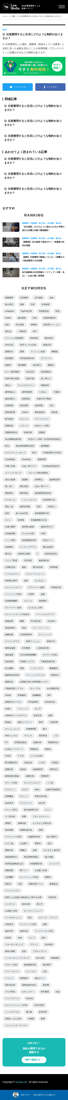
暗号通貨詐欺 (11, 762)
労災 (52, 405)
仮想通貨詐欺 (30, 965)
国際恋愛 (9, 870)
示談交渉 (28, 762)
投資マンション (33, 641)
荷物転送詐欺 (26, 830)
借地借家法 (10, 628)
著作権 (46, 985)
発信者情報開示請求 (25, 446)
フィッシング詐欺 (13, 594)
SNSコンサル (11, 735)
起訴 (24, 951)
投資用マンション (52, 324)
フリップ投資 (11, 560)
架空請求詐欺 (51, 554)
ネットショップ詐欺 (29, 877)
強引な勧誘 (10, 479)
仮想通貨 (9, 358)
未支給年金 (50, 702)
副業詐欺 (30, 776)
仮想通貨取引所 (42, 513)
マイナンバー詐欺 (13, 837)
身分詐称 (26, 904)
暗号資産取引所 (31, 810)
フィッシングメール (35, 675)
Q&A (13, 16)
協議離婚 (37, 695)
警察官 (38, 843)
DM (49, 695)
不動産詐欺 (56, 587)
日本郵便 (26, 648)
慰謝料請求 (55, 479)
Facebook (26, 459)
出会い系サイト (42, 486)
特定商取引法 (49, 500)
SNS (35, 318)
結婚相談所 (38, 769)
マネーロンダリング (14, 944)
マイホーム (10, 500)
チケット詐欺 (11, 783)
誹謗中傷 (30, 378)
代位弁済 (30, 372)
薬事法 (48, 877)
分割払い (52, 506)
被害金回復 (25, 506)
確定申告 (9, 931)
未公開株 (9, 668)
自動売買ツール (36, 884)
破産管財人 (10, 399)
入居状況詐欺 (43, 648)
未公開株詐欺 (53, 688)
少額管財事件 (26, 634)
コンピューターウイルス (16, 1025)
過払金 (8, 331)
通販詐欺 (9, 850)
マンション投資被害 (14, 338)
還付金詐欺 (38, 567)
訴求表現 (49, 944)
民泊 (7, 446)
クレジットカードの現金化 (17, 614)
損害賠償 (42, 459)
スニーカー (31, 971)
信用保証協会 (20, 742)
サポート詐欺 (11, 965)
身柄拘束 (22, 823)
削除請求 (45, 385)
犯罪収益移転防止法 (14, 863)
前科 (44, 938)
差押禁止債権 (24, 554)
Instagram (9, 311)
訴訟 (39, 506)
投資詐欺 (47, 345)
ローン (8, 520)
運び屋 (29, 1012)
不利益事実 (33, 702)
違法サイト (40, 978)
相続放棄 (9, 655)
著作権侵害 (27, 392)
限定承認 (24, 486)
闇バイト (24, 870)
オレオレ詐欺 (28, 533)
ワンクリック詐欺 (28, 924)
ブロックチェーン (41, 816)
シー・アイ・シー (41, 628)
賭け (45, 729)
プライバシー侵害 (36, 587)
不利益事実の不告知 (52, 452)
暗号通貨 (45, 992)
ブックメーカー (12, 890)
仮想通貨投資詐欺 (43, 493)
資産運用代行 (11, 857)
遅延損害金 (40, 412)
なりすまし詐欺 (35, 607)
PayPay (29, 998)
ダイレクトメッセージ (15, 452)
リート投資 (10, 540)
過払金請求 (48, 547)
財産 (7, 513)
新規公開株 (10, 951)
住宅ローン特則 (42, 426)
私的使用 (9, 661)
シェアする (50, 87)
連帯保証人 (10, 392)
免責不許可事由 (44, 399)
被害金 (48, 749)
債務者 (42, 432)
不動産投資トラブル (14, 688)
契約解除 (22, 365)
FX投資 (55, 762)
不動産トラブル (27, 661)
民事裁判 (22, 695)
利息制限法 (46, 372)
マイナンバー (26, 803)
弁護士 (8, 709)
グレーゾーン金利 (13, 607)
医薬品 (8, 722)
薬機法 (23, 850)
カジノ (48, 810)
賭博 (43, 1018)
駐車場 (21, 520)
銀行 (30, 917)
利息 (7, 324)
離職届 (55, 351)
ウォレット (23, 709)
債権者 (34, 324)
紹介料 (42, 803)
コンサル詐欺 (36, 756)
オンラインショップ (33, 911)
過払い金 (9, 506)
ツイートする (18, 87)
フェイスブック (12, 998)
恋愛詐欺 (9, 769)
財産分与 (51, 641)
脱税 (41, 830)
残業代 (8, 365)
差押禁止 (39, 479)
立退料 (31, 594)
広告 (45, 971)
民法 (34, 452)
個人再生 (9, 304)
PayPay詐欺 (26, 311)
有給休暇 (24, 405)
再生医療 (9, 830)
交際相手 (45, 776)
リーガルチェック (13, 917)
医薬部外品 (53, 742)
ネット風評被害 (12, 372)
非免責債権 (10, 533)
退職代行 (9, 351)
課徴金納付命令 (29, 985)
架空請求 (43, 1012)
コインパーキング (13, 473)
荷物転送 (34, 749)
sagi (57, 992)
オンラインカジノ (32, 783)
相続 (24, 567)
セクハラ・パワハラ (48, 917)
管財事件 (43, 601)
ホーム (5, 16)
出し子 (38, 709)
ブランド (34, 944)
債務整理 (9, 297)
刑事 (24, 816)
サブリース (46, 358)
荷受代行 (54, 769)
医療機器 (9, 796)
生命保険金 (10, 459)
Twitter (8, 318)
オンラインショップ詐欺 (16, 1005)
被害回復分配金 (12, 776)
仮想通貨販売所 (29, 540)
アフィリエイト (12, 971)
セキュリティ (28, 992)
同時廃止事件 (11, 580)
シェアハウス (37, 668)
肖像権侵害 (31, 729)
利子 (35, 331)
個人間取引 (52, 837)
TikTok (8, 756)
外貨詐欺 (52, 897)
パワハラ (24, 426)
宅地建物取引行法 (39, 520)
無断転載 (9, 634)
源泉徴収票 (10, 412)
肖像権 (31, 1018)
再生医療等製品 (31, 857)
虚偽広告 (24, 931)
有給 (24, 628)
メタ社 (42, 762)
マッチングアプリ (28, 547)
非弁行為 (9, 345)
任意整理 (24, 297)
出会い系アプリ (29, 466)
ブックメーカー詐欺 (44, 931)
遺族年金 (9, 682)
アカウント (10, 789)
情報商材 (55, 958)
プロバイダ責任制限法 (38, 473)
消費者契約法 (11, 432)
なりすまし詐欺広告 (42, 823)
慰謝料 (25, 479)
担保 (26, 580)
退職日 (8, 823)
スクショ (28, 601)
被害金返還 (10, 648)
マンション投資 (38, 351)
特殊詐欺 (28, 432)
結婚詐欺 (37, 742)
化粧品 (23, 769)
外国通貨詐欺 (36, 863)
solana (25, 412)
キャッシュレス (12, 729)
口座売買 (54, 722)
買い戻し (9, 486)
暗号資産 (9, 419)
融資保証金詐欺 (12, 675)
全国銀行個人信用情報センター (34, 682)
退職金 (51, 365)
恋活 (50, 843)
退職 (22, 351)
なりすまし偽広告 (52, 850)
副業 (45, 924)
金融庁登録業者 (53, 789)
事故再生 (9, 493)
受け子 (40, 904)
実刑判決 (43, 735)
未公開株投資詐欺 (13, 439)
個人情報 (49, 857)
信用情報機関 (11, 601)
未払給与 (37, 365)
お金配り (24, 843)
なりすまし (40, 580)
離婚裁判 (54, 668)
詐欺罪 (8, 938)
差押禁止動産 (28, 527)
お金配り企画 (41, 870)
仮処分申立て (47, 527)
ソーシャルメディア (45, 614)
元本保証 (28, 560)
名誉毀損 (9, 405)
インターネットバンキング (17, 958)
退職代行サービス (13, 702)
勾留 (20, 884)
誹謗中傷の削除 (12, 378)
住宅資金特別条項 (51, 466)
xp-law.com (22, 1082)
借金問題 (39, 405)
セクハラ (24, 419)
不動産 (57, 392)
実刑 (41, 722)
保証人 (8, 385)
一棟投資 (22, 331)
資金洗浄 (9, 803)
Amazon (51, 621)
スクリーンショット (35, 574)
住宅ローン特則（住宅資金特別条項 (44, 439)
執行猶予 (47, 965)
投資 (58, 311)
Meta (37, 789)
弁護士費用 (10, 527)
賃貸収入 (55, 675)
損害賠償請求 (50, 318)
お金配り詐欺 (11, 911)
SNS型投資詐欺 (27, 358)
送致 (35, 850)
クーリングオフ (12, 641)
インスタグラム (12, 1012)
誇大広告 (40, 958)
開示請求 (49, 338)
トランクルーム (29, 500)
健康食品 (54, 884)
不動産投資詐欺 (48, 661)
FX (6, 742)
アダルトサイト (40, 951)
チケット (24, 796)
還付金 (8, 554)
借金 (52, 297)
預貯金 (8, 884)
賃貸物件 (9, 547)
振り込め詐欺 (22, 513)
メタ (56, 735)
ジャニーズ (54, 863)
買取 (22, 668)
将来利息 (34, 338)
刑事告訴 (9, 426)
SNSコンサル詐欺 (28, 345)
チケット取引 (11, 810)
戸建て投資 (10, 466)
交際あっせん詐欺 (13, 1018)
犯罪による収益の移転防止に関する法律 (23, 897)
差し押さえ (46, 378)
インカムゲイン (12, 574)
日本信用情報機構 (28, 655)
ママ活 (21, 756)
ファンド (9, 978)
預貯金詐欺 (10, 985)
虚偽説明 (9, 621)
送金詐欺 (38, 715)
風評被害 (22, 318)
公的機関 (9, 877)
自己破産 (39, 297)
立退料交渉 (10, 567)
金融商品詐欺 (34, 837)
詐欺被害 (46, 304)
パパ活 (50, 783)
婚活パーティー (25, 722)
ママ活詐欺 (10, 816)
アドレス (28, 735)
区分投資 (20, 324)
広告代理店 (39, 1005)
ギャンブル (35, 688)
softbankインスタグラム (16, 715)
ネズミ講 (9, 843)
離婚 (22, 621)
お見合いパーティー (14, 749)
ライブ (32, 938)
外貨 (20, 938)
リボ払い (43, 392)
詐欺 (33, 304)
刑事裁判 (24, 978)
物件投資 (24, 493)
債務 (22, 304)
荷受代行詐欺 (41, 796)
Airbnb (8, 695)
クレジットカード (13, 587)
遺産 (43, 594)
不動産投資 (44, 311)
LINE (43, 533)
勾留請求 (9, 924)
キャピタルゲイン (26, 385)
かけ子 (25, 789)
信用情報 (54, 567)
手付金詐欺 (36, 621)
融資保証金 (44, 560)
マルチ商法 (10, 992)
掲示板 (54, 412)
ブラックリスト (42, 419)
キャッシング (45, 634)
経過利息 (26, 399)
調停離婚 (45, 446)
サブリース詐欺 (50, 655)
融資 (50, 715)
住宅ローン (48, 540)
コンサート (10, 904)
